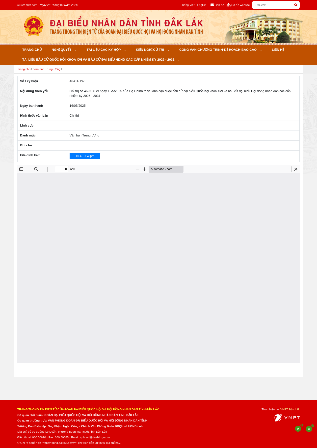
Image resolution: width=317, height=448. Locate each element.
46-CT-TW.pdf (85, 156)
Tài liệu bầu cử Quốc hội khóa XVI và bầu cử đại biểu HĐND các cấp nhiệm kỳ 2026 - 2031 (98, 59)
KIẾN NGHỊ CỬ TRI (150, 50)
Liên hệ (278, 50)
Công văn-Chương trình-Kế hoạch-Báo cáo (218, 50)
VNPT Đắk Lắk (290, 409)
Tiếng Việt (188, 4)
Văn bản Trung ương (46, 69)
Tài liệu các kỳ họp (104, 50)
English (201, 4)
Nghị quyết (62, 50)
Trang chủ (32, 50)
